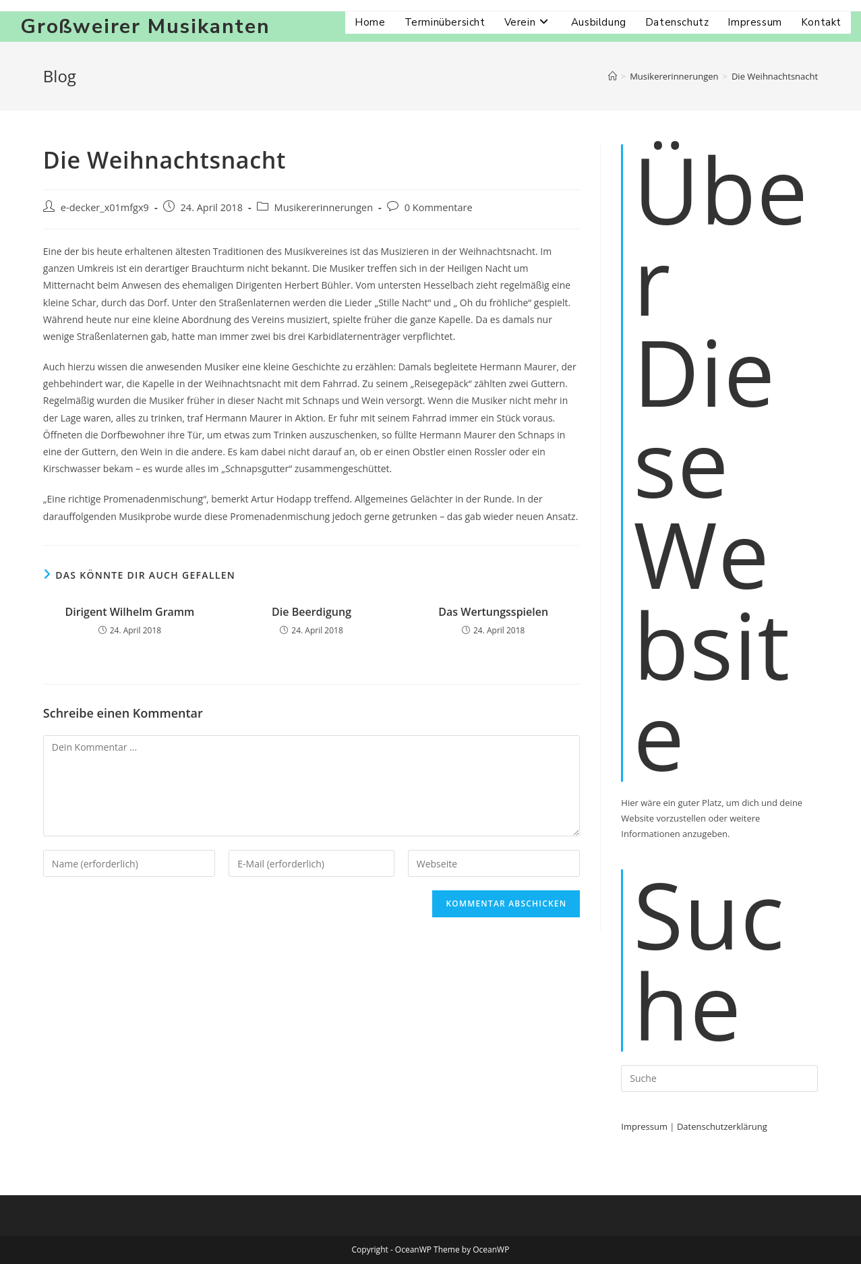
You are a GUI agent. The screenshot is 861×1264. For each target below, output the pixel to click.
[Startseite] (612, 76)
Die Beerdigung (311, 611)
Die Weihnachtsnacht (775, 76)
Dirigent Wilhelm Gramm (129, 611)
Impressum (644, 1126)
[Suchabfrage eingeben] (719, 1078)
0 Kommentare (439, 207)
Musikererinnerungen (323, 207)
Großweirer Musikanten (145, 26)
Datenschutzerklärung (722, 1126)
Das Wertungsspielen (493, 611)
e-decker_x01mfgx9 (105, 207)
